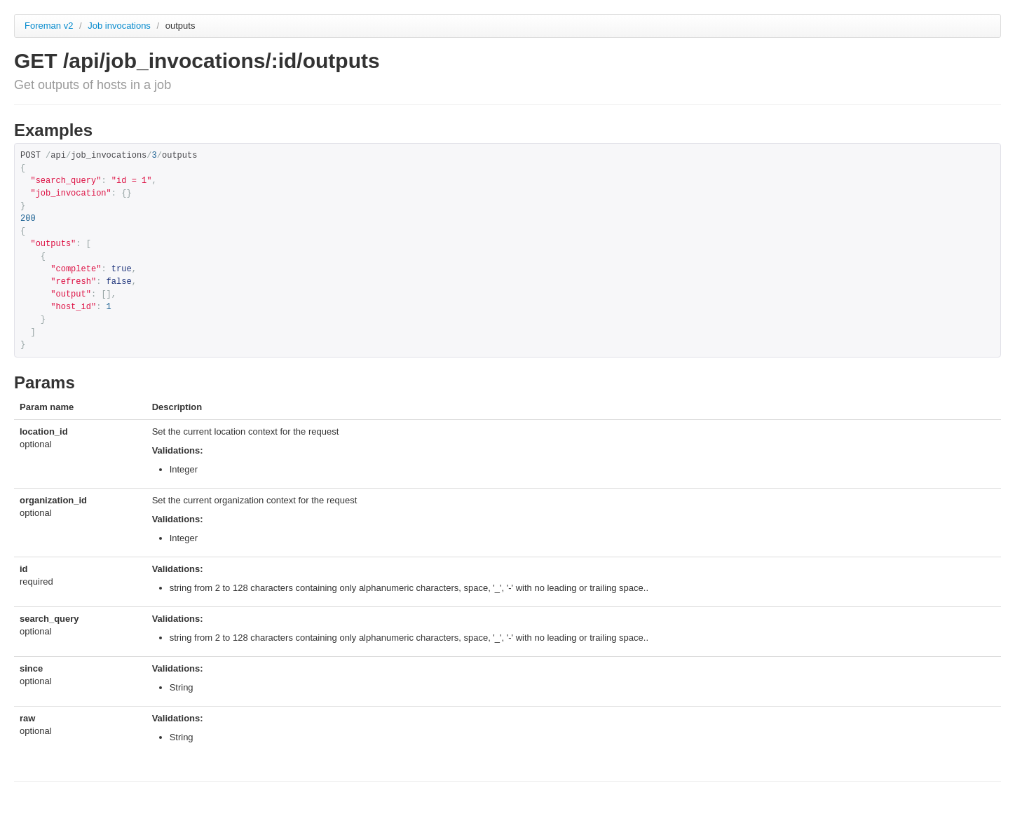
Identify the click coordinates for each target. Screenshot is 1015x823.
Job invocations (120, 25)
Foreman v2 (49, 25)
